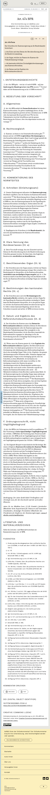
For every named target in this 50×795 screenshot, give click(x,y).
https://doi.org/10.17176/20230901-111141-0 (17, 705)
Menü (42, 3)
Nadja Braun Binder (38, 26)
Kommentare (8, 746)
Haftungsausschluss (9, 787)
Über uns (7, 762)
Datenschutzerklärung (10, 789)
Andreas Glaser (24, 26)
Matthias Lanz (34, 24)
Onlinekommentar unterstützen (18, 740)
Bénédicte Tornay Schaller (30, 28)
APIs (5, 786)
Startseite (7, 751)
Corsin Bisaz (15, 28)
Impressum (7, 790)
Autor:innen (8, 757)
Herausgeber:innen (11, 767)
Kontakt (7, 772)
